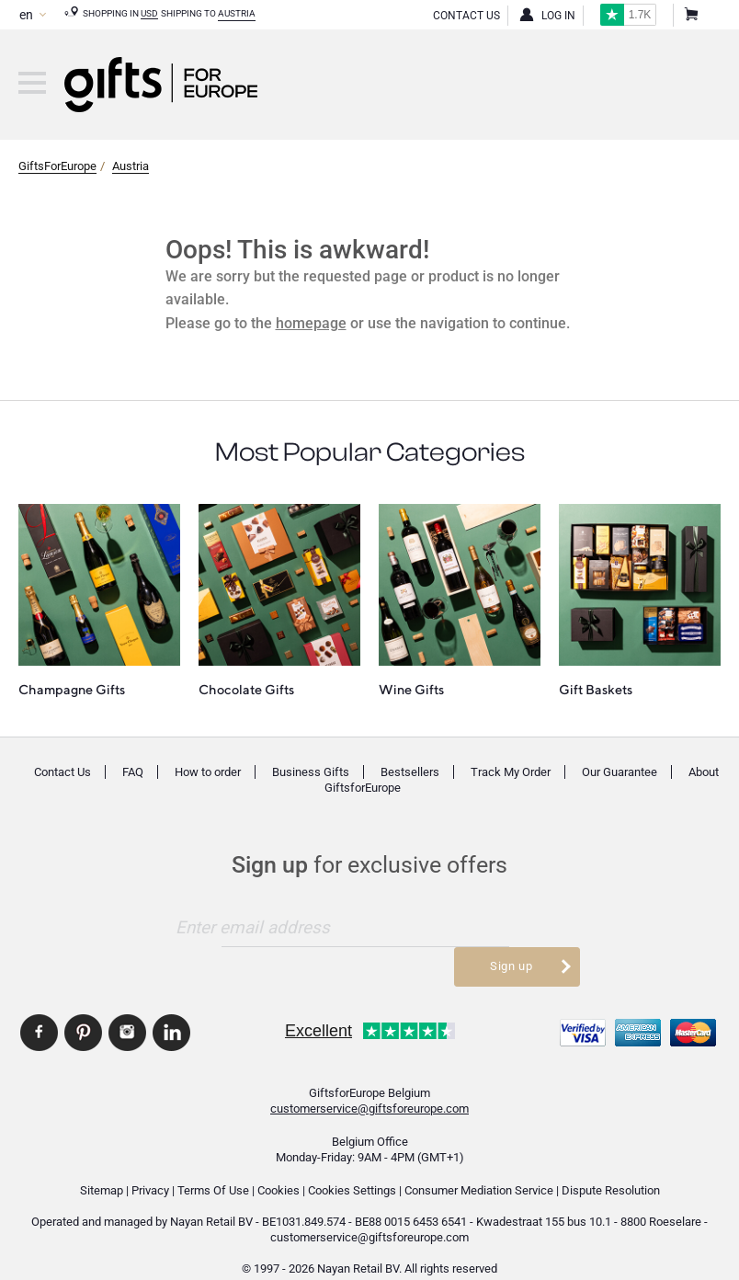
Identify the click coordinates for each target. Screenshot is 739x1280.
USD (149, 13)
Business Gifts (310, 772)
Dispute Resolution (611, 1165)
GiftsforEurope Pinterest (83, 1007)
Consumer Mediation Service (478, 1165)
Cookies (278, 1165)
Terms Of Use (213, 1165)
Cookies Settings (352, 1165)
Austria (237, 13)
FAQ (132, 772)
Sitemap (101, 1165)
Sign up (511, 926)
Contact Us (466, 15)
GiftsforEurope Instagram (127, 1007)
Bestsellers (410, 772)
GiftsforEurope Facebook (39, 1007)
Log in (558, 15)
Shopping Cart (690, 15)
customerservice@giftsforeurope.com (369, 1084)
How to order (208, 772)
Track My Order (511, 772)
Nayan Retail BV (211, 1197)
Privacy (150, 1165)
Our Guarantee (619, 772)
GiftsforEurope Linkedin (171, 1007)
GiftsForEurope (57, 166)
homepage (311, 323)
